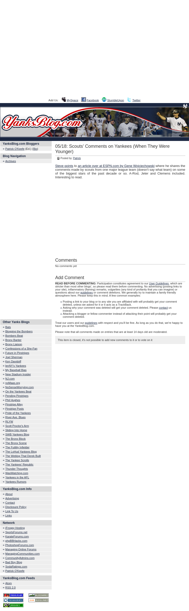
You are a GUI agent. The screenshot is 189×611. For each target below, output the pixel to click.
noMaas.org (12, 382)
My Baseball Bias (15, 370)
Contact (10, 502)
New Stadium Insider (18, 374)
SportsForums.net (16, 532)
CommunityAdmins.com (20, 557)
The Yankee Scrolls (17, 460)
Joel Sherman (13, 357)
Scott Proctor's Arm (17, 425)
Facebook (93, 100)
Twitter (136, 100)
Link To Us (11, 511)
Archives (10, 161)
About (9, 494)
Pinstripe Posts (14, 408)
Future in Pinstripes (17, 352)
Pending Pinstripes (16, 395)
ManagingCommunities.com (22, 553)
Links (8, 515)
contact (163, 307)
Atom (8, 583)
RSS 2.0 (10, 587)
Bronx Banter (13, 339)
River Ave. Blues (15, 417)
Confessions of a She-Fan (21, 348)
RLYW (9, 421)
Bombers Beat (14, 335)
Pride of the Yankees (18, 412)
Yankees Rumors (15, 481)
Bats (8, 327)
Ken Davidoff (13, 361)
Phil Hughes (12, 400)
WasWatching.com (16, 473)
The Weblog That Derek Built (23, 455)
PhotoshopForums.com (19, 545)
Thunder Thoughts (16, 468)
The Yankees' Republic (19, 464)
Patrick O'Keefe (14, 148)
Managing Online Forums (21, 549)
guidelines (86, 292)
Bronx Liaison (13, 344)
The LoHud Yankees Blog (21, 451)
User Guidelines (159, 283)
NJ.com (10, 378)
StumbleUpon (115, 100)
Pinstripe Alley (14, 404)
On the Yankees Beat (18, 391)
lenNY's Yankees (15, 365)
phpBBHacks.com (16, 540)
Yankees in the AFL (17, 477)
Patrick (77, 158)
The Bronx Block (15, 438)
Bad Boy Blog (13, 562)
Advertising (12, 498)
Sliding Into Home (16, 430)
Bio (35, 148)
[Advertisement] (94, 48)
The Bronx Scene (16, 443)
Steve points (64, 166)
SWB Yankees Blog (17, 434)
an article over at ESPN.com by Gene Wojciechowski (116, 166)
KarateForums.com (17, 536)
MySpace (72, 100)
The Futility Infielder (17, 447)
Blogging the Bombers (19, 331)
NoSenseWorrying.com (19, 387)
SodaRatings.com (16, 566)
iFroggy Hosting (15, 527)
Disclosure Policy (15, 506)
